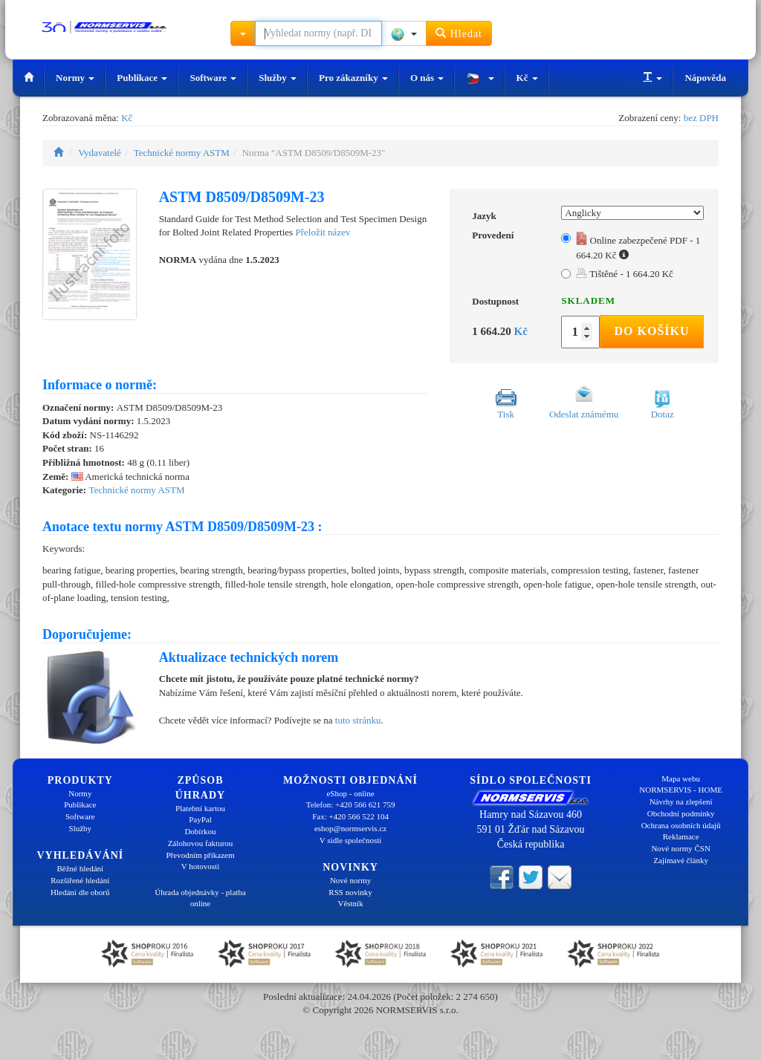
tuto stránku (358, 720)
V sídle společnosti (351, 840)
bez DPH (701, 117)
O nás (427, 77)
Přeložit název (322, 232)
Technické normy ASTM (182, 152)
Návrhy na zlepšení (681, 801)
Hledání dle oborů (80, 892)
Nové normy (350, 880)
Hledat (458, 33)
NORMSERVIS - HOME (680, 789)
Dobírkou (200, 831)
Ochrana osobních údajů (681, 825)
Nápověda (705, 77)
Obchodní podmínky (681, 813)
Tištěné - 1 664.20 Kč (624, 273)
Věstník (350, 903)
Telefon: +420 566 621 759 (350, 804)
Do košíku (651, 331)
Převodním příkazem (200, 855)
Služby (278, 77)
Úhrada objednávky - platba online (200, 898)
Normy (75, 77)
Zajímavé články (680, 860)
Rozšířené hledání (80, 880)
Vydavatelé (99, 152)
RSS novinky (350, 892)
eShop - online (350, 793)
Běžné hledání (80, 868)
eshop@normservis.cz (350, 828)
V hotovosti (200, 866)
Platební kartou (200, 808)
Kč (527, 77)
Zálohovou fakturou (200, 843)
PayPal (200, 819)
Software (213, 77)
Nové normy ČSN (680, 848)
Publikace (142, 77)
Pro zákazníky (353, 77)
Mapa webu (680, 778)
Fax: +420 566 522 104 (350, 816)
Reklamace (681, 836)
